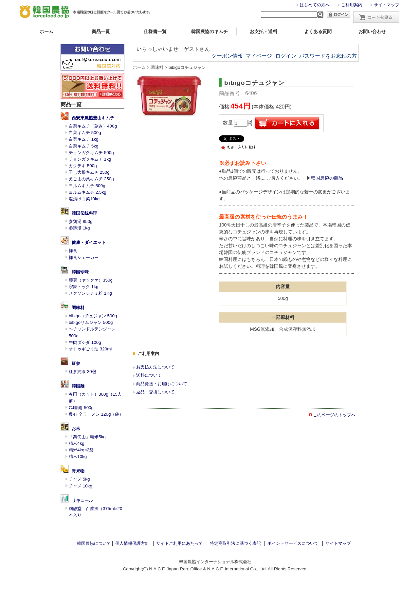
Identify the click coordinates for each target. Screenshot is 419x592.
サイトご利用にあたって (179, 543)
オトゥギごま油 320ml (90, 348)
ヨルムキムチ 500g (87, 185)
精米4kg (76, 443)
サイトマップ (386, 4)
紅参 (76, 363)
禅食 (73, 250)
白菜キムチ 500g (85, 132)
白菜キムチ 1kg (83, 139)
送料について (149, 375)
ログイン (285, 56)
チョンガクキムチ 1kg (90, 159)
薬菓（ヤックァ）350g (91, 280)
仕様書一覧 (155, 31)
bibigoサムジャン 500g (91, 322)
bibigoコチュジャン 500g (93, 315)
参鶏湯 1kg (79, 228)
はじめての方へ (315, 4)
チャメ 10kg (80, 485)
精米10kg (78, 456)
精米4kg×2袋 (81, 449)
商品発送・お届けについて (161, 383)
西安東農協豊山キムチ (93, 117)
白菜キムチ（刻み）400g (93, 126)
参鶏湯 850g (81, 221)
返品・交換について (155, 391)
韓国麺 (78, 386)
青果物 (78, 470)
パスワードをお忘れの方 (328, 56)
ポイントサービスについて (293, 543)
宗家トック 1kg (83, 286)
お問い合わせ (372, 31)
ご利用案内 (351, 4)
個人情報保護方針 (132, 543)
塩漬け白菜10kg (84, 198)
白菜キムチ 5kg (83, 146)
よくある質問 (318, 31)
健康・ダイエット (89, 242)
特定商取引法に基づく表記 (235, 543)
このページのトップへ (334, 414)
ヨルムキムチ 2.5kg (87, 192)
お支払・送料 (263, 31)
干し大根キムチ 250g (89, 172)
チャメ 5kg (79, 479)
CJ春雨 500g (81, 407)
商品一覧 (101, 31)
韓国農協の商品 (327, 178)
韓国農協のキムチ (209, 31)
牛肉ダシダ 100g (85, 342)
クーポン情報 (227, 56)
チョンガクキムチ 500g (91, 152)
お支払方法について (155, 367)
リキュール (82, 500)
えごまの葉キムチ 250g (91, 178)
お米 (76, 428)
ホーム (46, 31)
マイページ (259, 56)
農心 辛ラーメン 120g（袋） (96, 414)
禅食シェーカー (84, 257)
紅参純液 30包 (82, 371)
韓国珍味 (80, 271)
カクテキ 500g (83, 165)
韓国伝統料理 (84, 213)
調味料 (78, 307)
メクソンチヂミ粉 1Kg (90, 293)
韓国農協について (94, 543)
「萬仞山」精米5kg (87, 436)
